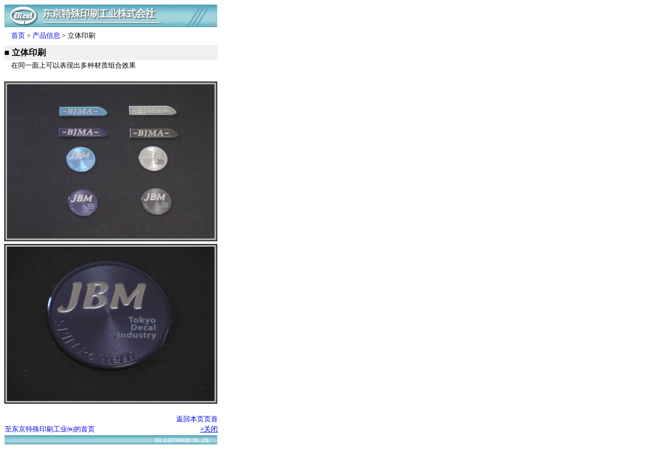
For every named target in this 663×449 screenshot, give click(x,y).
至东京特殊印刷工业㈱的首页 (50, 429)
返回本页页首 (197, 419)
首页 (18, 35)
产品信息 (46, 35)
